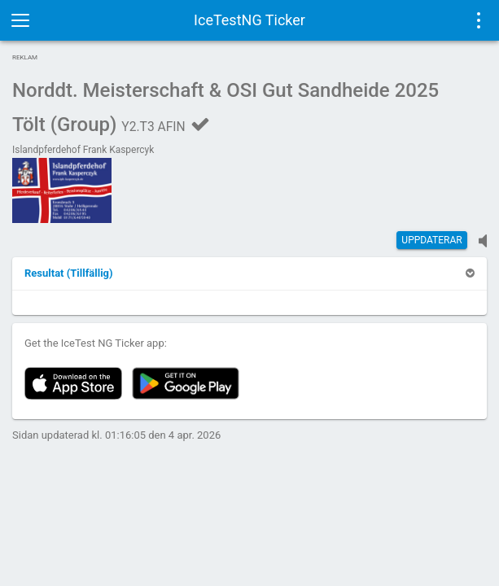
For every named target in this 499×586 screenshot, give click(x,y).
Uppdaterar (431, 240)
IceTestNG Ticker (249, 19)
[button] (68, 273)
